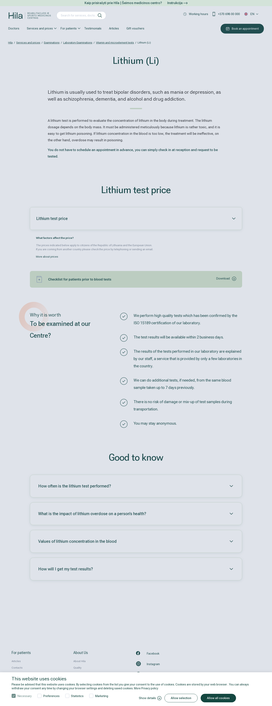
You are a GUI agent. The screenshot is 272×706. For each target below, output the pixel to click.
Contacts (17, 667)
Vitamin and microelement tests (115, 42)
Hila (10, 42)
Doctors (13, 28)
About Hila (79, 661)
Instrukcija (177, 3)
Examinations (52, 42)
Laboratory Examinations (77, 42)
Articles (114, 28)
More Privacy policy (146, 688)
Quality (77, 667)
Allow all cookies (218, 698)
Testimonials (92, 28)
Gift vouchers (135, 28)
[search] (100, 15)
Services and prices (40, 28)
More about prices (47, 256)
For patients (68, 28)
